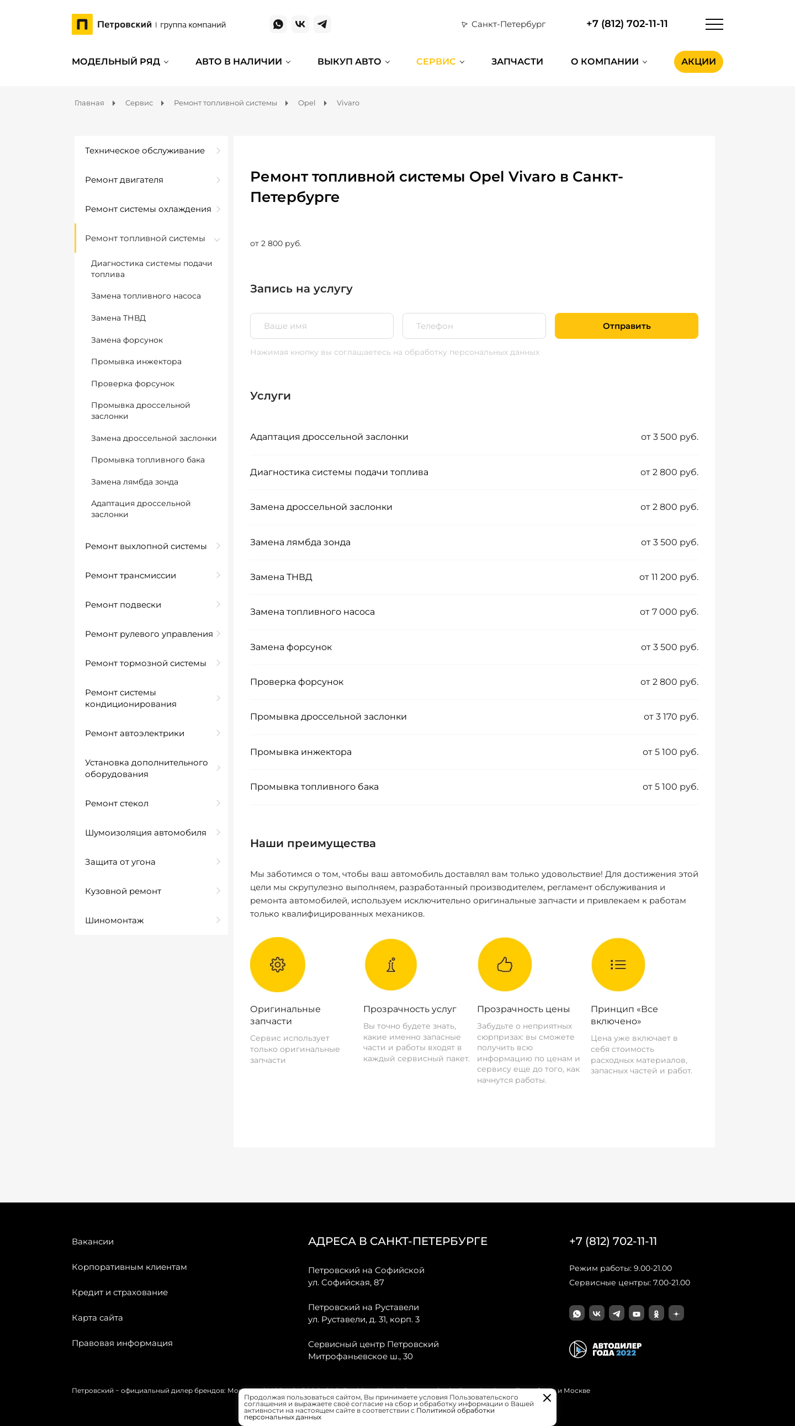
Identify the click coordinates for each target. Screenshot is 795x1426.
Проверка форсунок (296, 682)
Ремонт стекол (117, 803)
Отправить (627, 326)
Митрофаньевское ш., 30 (373, 1349)
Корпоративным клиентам (129, 1267)
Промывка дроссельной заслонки (328, 716)
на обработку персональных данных (466, 352)
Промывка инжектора (301, 752)
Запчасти (517, 61)
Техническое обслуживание (145, 150)
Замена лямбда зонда (300, 542)
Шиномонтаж (114, 920)
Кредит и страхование (120, 1292)
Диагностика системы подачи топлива (339, 472)
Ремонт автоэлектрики (134, 733)
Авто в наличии (238, 61)
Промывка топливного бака (314, 786)
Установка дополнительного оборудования (146, 768)
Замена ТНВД (281, 577)
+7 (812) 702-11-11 (627, 24)
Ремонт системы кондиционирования (131, 698)
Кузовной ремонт (123, 891)
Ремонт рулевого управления (149, 634)
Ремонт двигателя (124, 179)
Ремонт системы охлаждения (148, 209)
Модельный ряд (116, 61)
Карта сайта (97, 1317)
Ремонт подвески (123, 604)
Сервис (436, 61)
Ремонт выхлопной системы (146, 546)
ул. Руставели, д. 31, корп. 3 (364, 1312)
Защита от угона (120, 861)
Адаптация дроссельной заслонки (329, 437)
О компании (605, 61)
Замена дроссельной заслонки (321, 507)
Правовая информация (122, 1343)
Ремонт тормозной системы (145, 663)
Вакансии (93, 1241)
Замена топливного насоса (312, 611)
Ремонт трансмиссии (130, 575)
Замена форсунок (291, 647)
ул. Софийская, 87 (366, 1275)
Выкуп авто (349, 61)
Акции (698, 61)
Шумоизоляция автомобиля (145, 832)
